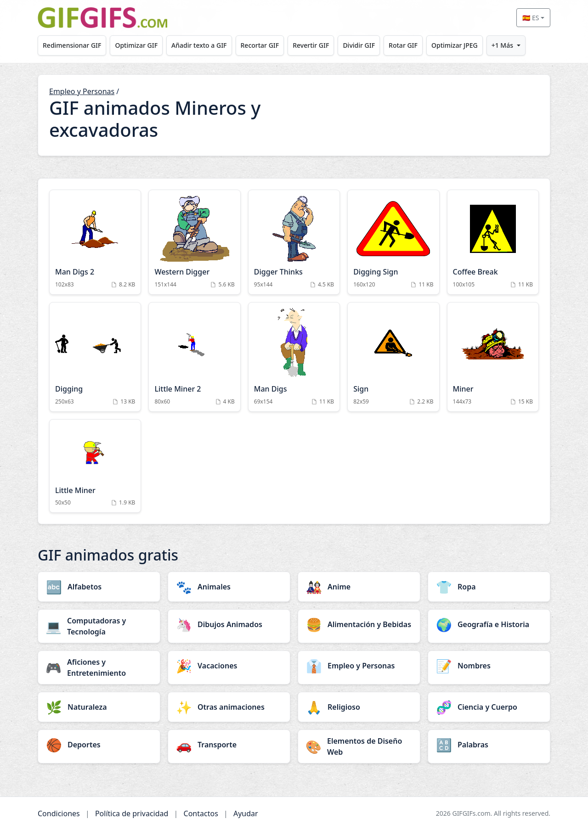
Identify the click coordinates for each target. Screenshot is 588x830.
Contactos (201, 813)
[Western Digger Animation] (194, 242)
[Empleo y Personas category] (359, 665)
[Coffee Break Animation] (492, 242)
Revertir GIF (322, 45)
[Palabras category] (489, 744)
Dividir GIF (373, 45)
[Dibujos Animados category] (229, 624)
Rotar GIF (419, 45)
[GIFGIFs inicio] (102, 17)
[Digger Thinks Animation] (294, 242)
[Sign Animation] (393, 357)
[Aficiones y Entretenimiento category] (99, 667)
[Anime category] (359, 586)
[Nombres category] (489, 665)
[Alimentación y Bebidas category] (359, 624)
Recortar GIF (268, 45)
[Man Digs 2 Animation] (95, 242)
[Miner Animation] (492, 357)
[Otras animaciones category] (229, 707)
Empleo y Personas (81, 91)
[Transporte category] (229, 744)
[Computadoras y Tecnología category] (99, 626)
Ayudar (245, 813)
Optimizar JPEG (474, 45)
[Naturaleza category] (99, 707)
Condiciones (59, 813)
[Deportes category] (99, 744)
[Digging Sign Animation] (393, 242)
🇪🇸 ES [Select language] (530, 17)
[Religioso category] (359, 707)
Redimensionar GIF (73, 45)
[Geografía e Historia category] (489, 624)
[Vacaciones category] (229, 665)
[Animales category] (229, 586)
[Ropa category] (489, 586)
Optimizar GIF (140, 45)
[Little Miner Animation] (95, 466)
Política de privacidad (132, 813)
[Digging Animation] (95, 357)
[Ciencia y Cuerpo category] (489, 707)
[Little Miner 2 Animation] (194, 357)
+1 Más (524, 45)
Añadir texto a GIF (205, 45)
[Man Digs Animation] (294, 357)
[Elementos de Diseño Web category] (359, 746)
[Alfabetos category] (99, 586)
